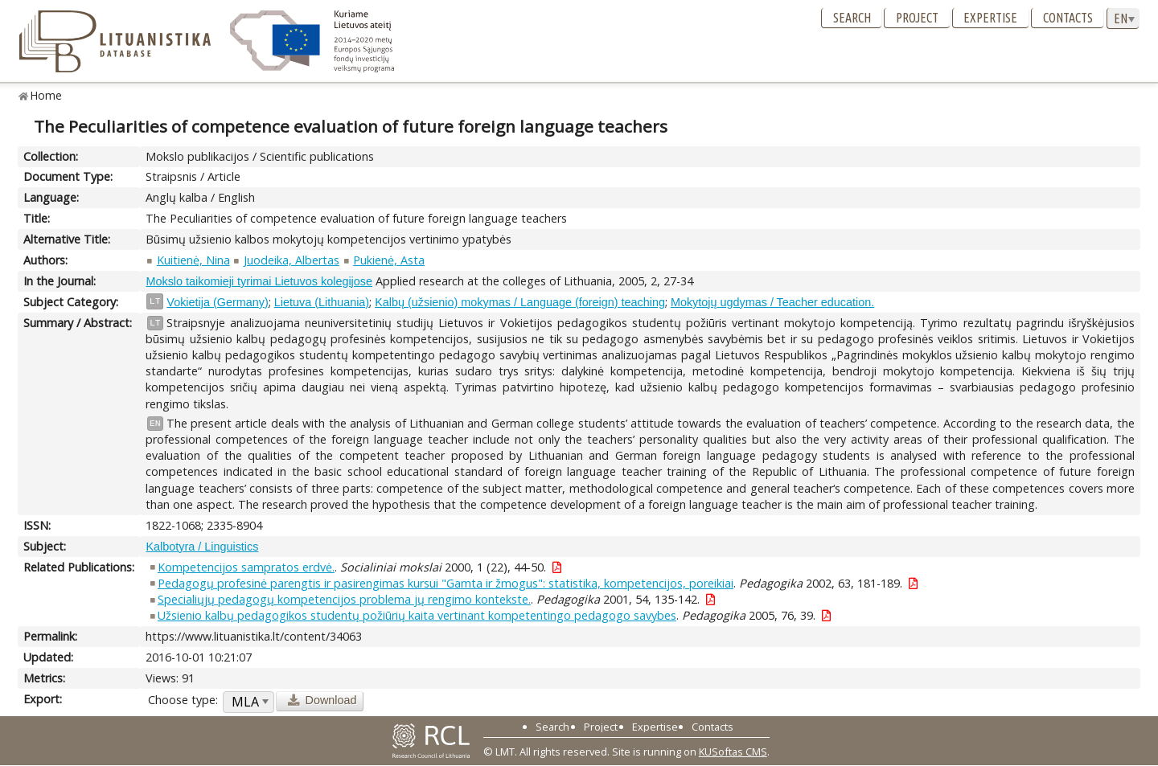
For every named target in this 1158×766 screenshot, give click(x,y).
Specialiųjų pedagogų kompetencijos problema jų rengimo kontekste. (344, 599)
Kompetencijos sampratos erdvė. (246, 567)
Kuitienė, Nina (193, 260)
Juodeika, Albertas (291, 260)
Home (46, 95)
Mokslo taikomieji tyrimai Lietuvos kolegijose (259, 281)
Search (852, 17)
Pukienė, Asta (389, 260)
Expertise (990, 17)
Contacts (1068, 17)
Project (917, 17)
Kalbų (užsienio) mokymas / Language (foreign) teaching (520, 302)
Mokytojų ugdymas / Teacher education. (772, 302)
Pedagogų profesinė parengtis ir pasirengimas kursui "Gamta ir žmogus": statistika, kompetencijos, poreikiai (445, 583)
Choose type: (183, 699)
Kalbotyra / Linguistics (202, 546)
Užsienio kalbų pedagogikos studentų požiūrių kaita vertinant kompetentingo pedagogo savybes (417, 615)
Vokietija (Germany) (217, 302)
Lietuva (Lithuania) (321, 302)
